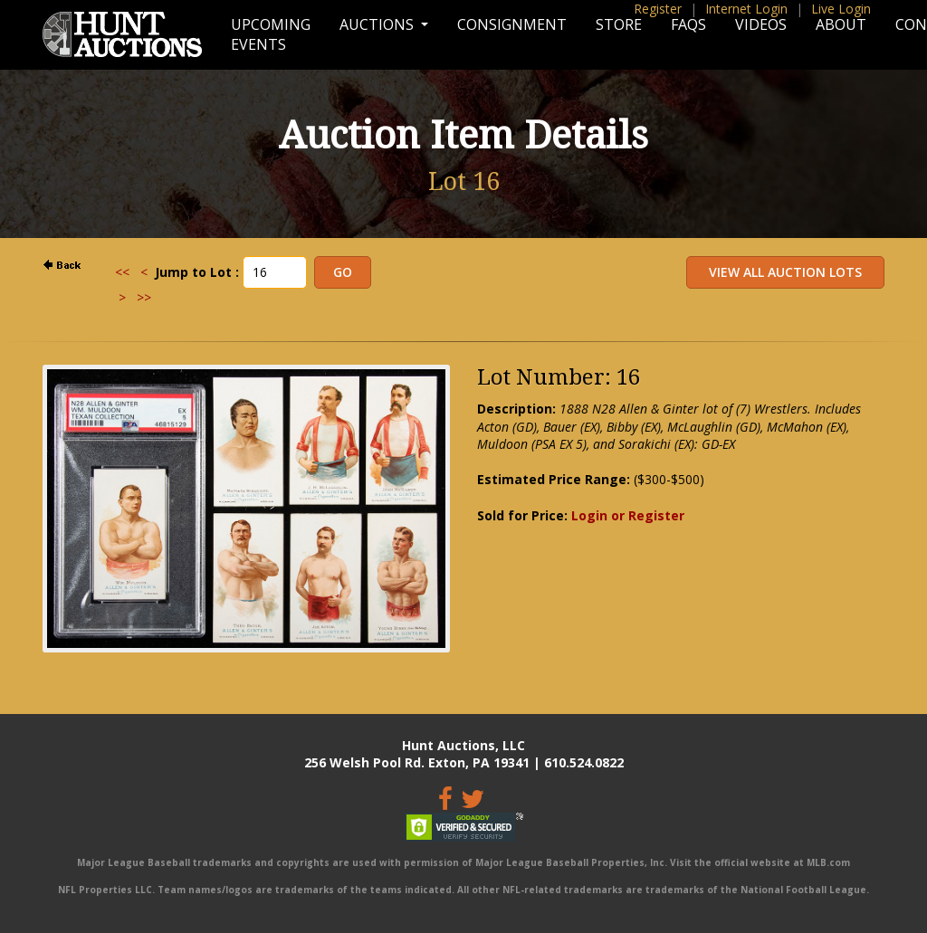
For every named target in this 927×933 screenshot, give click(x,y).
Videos (761, 24)
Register (658, 8)
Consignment (512, 24)
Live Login (841, 8)
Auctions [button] (378, 24)
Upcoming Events (271, 34)
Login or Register (627, 515)
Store (619, 24)
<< (122, 272)
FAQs (688, 24)
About (841, 24)
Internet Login (746, 8)
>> (144, 297)
